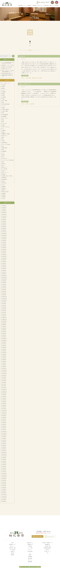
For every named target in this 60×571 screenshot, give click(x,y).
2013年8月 (4, 459)
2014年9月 (4, 436)
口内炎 (3, 140)
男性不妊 (3, 163)
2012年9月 (4, 478)
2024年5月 (4, 245)
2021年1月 (4, 315)
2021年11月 (4, 298)
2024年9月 (4, 238)
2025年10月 (4, 216)
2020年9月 (4, 322)
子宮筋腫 (3, 97)
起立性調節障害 (5, 114)
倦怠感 (3, 93)
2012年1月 (4, 492)
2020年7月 (4, 326)
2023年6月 (4, 265)
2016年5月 (4, 401)
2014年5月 (4, 443)
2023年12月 (4, 254)
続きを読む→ (25, 75)
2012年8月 (4, 480)
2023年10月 (4, 258)
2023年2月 (4, 272)
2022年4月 (4, 289)
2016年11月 (4, 391)
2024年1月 (4, 252)
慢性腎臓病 (30, 561)
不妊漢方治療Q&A (5, 109)
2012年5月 (4, 485)
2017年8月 (4, 377)
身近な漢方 (4, 182)
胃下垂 (3, 95)
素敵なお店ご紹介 (5, 191)
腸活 (3, 139)
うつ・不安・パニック (6, 83)
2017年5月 (4, 380)
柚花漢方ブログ (30, 542)
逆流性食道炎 (4, 142)
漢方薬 (3, 181)
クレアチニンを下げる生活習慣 (8, 160)
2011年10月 (4, 497)
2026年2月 (4, 209)
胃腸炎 (3, 107)
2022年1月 (4, 294)
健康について (4, 167)
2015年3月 (4, 426)
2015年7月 (4, 419)
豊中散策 (3, 195)
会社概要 (34, 5)
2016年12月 (4, 389)
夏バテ (3, 165)
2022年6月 (4, 286)
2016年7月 (4, 398)
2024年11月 (4, 235)
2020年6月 (4, 328)
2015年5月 (4, 422)
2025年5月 (4, 224)
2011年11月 (4, 496)
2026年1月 (4, 210)
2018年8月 (4, 356)
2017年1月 (4, 387)
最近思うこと (4, 189)
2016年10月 (4, 392)
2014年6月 (4, 441)
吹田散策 (3, 193)
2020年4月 (4, 331)
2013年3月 (4, 468)
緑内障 (30, 554)
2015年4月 (4, 424)
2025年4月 (4, 226)
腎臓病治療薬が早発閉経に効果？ (7, 76)
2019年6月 (4, 345)
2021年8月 (4, 303)
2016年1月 (4, 408)
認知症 (3, 154)
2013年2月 (4, 469)
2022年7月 (4, 284)
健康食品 (12, 554)
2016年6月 (4, 399)
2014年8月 (4, 438)
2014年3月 (4, 447)
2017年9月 (4, 375)
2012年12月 (4, 473)
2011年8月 (4, 501)
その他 (3, 198)
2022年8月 (4, 282)
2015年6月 (4, 420)
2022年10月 (4, 279)
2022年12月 (4, 275)
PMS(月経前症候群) (5, 104)
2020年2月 (4, 335)
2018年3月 (4, 364)
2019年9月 (4, 342)
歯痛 (3, 161)
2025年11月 (4, 214)
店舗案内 (29, 5)
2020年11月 (4, 319)
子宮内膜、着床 (47, 546)
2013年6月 (4, 462)
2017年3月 (4, 384)
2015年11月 (4, 412)
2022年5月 (4, 287)
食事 (3, 102)
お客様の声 (12, 551)
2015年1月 (4, 429)
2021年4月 (4, 310)
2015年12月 (4, 410)
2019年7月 (4, 343)
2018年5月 (4, 361)
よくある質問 (55, 5)
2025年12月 (4, 212)
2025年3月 (4, 228)
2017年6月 (4, 378)
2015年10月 (4, 413)
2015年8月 (4, 417)
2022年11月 (4, 277)
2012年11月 (4, 475)
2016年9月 (4, 394)
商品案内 (3, 188)
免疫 (3, 146)
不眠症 (3, 125)
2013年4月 (4, 466)
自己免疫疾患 (30, 551)
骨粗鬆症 (3, 91)
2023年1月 (4, 273)
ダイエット (4, 90)
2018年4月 (4, 363)
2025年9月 (4, 217)
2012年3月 (4, 489)
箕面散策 (3, 196)
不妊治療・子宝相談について (47, 542)
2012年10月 (4, 476)
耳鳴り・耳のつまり (6, 126)
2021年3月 (4, 312)
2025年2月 (4, 230)
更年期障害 (4, 151)
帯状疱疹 (3, 130)
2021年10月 (4, 300)
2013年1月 (4, 471)
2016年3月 (4, 405)
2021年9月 (4, 301)
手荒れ (3, 98)
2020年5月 (4, 329)
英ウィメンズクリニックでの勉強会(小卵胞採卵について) (8, 71)
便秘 (3, 121)
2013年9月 (4, 457)
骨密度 (3, 86)
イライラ (3, 105)
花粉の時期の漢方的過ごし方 (7, 73)
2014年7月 (4, 440)
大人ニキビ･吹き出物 (6, 144)
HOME (12, 542)
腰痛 (3, 119)
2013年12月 (4, 452)
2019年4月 (4, 349)
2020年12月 (4, 317)
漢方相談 (3, 174)
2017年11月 (4, 371)
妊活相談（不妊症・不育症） (7, 175)
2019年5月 (4, 347)
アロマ (3, 184)
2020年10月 (4, 321)
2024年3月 (4, 249)
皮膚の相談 (4, 177)
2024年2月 (4, 251)
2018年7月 (4, 357)
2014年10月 (4, 434)
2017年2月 (4, 385)
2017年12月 (4, 370)
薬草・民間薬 (4, 100)
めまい (3, 153)
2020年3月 (4, 333)
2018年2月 (4, 366)
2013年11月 (4, 454)
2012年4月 (4, 487)
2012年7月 (4, 482)
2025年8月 (4, 219)
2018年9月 (4, 354)
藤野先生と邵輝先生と (24, 84)
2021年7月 (4, 305)
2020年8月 (4, 324)
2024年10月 (4, 237)
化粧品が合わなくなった (6, 68)
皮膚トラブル (4, 135)
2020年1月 (4, 336)
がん (3, 128)
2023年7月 (4, 263)
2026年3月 (4, 207)
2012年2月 (4, 490)
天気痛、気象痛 (5, 111)
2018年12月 (4, 352)
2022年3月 (4, 291)
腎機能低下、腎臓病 (6, 133)
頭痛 (3, 112)
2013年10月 (4, 455)
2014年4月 (4, 445)
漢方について (40, 5)
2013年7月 (4, 461)
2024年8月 (4, 240)
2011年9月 (4, 499)
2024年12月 (4, 233)
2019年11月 (4, 340)
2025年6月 (4, 223)
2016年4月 (4, 403)
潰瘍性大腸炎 (4, 147)
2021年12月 (4, 296)
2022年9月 (4, 280)
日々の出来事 (4, 168)
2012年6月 (4, 483)
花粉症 (3, 132)
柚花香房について (22, 5)
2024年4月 (4, 247)
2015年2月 (4, 427)
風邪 (3, 149)
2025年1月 (4, 231)
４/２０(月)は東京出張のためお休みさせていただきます (8, 63)
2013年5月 (4, 464)
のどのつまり (4, 123)
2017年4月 (4, 382)
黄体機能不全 (47, 544)
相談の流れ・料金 (47, 5)
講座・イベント (5, 172)
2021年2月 (4, 314)
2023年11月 (4, 256)
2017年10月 (4, 373)
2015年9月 (4, 415)
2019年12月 (4, 338)
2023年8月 (4, 261)
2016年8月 (4, 396)
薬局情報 (3, 186)
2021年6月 (4, 307)
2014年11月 (4, 433)
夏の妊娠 (21, 56)
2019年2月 (4, 350)
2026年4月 (4, 205)
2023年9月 (4, 259)
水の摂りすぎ (4, 158)
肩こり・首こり (5, 118)
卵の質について (47, 551)
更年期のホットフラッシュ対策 (8, 65)
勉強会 (3, 88)
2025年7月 (4, 221)
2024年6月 (4, 244)
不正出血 (3, 84)
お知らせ (3, 170)
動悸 (3, 137)
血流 (3, 156)
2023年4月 (4, 268)
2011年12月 (4, 494)
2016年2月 (4, 406)
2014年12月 (4, 431)
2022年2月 (4, 293)
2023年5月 (4, 266)
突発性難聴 (4, 116)
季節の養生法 (4, 179)
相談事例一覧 (30, 544)
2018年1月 (4, 368)
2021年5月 (4, 308)
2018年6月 (4, 359)
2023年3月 (4, 270)
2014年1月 (4, 450)
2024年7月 (4, 242)
